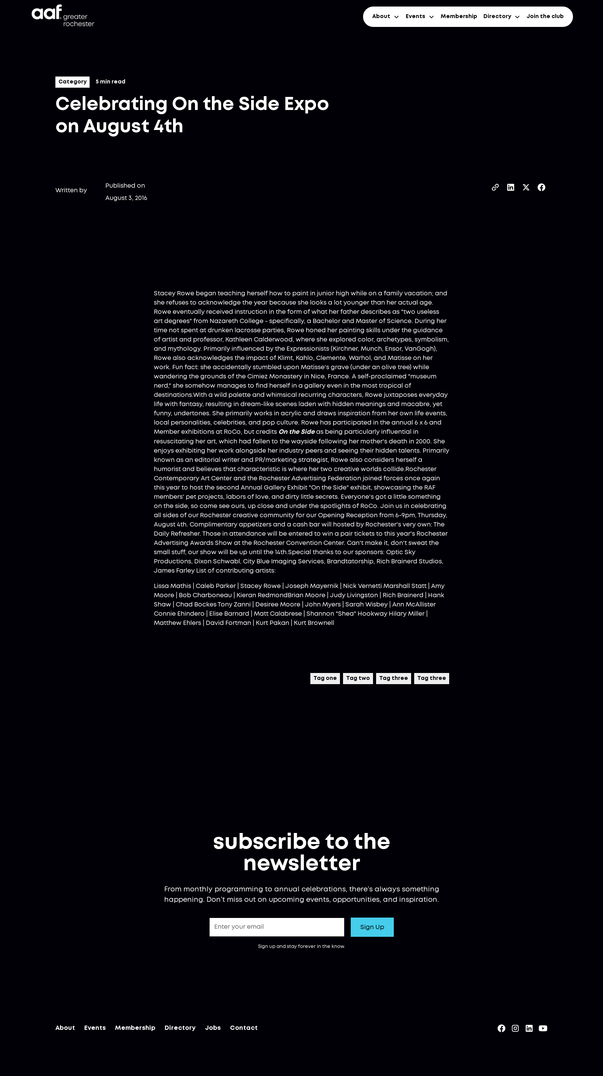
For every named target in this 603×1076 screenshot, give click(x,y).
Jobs (213, 1030)
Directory (180, 1030)
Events (95, 1030)
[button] (386, 17)
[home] (62, 16)
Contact (244, 1030)
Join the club (545, 16)
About (65, 1030)
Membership (459, 16)
